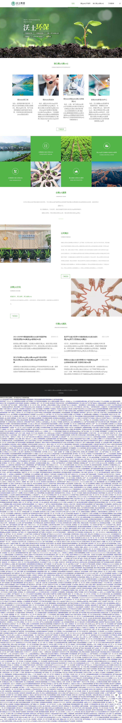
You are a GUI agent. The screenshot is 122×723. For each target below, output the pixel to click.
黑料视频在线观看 (10, 402)
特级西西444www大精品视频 (104, 593)
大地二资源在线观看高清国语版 (50, 593)
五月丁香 (67, 520)
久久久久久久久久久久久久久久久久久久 (81, 419)
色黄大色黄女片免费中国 (50, 576)
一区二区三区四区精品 (58, 559)
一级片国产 (92, 662)
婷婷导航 (69, 684)
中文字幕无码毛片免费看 (75, 591)
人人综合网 (11, 477)
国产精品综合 (51, 408)
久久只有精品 (52, 664)
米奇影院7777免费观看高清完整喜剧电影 (66, 415)
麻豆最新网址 (77, 411)
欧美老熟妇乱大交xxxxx (62, 533)
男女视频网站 (108, 486)
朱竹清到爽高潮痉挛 (104, 454)
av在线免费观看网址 (19, 423)
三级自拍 (117, 456)
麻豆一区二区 (83, 600)
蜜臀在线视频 (92, 602)
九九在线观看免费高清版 (80, 383)
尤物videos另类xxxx (76, 666)
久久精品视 (34, 393)
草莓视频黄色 (114, 404)
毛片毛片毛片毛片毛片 (103, 569)
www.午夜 (56, 524)
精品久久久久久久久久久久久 (51, 531)
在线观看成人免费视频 (29, 428)
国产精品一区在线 (83, 540)
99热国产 (104, 584)
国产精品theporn (86, 681)
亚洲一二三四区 (20, 655)
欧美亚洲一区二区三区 (73, 582)
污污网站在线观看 (58, 492)
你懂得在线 (17, 496)
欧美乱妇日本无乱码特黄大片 (59, 645)
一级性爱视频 (39, 673)
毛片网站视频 (10, 563)
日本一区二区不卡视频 (55, 698)
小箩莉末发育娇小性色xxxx (29, 481)
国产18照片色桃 (73, 595)
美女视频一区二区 (45, 527)
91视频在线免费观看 (113, 462)
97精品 (67, 537)
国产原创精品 (94, 636)
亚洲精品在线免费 (87, 411)
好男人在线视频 (94, 496)
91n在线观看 (3, 421)
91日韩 (108, 507)
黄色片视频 (98, 438)
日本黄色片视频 (53, 411)
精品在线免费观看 (108, 537)
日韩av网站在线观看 (84, 634)
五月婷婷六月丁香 (97, 509)
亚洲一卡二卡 (36, 398)
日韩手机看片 (40, 647)
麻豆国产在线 (31, 520)
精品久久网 (4, 505)
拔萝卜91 (34, 649)
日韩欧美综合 (102, 696)
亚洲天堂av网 (38, 468)
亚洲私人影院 (26, 606)
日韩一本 (75, 692)
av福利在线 (62, 628)
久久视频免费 (22, 539)
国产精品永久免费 (105, 641)
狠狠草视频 (67, 653)
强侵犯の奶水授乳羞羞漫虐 (90, 475)
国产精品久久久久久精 (74, 451)
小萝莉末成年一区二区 (8, 655)
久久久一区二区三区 (53, 598)
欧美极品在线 (22, 522)
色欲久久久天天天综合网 (72, 600)
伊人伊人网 (45, 585)
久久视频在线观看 (41, 462)
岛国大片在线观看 (82, 443)
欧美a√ (13, 466)
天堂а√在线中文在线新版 (90, 651)
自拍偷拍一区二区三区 (8, 535)
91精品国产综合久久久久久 (7, 625)
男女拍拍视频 (72, 443)
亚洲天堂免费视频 (10, 567)
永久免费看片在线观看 (65, 567)
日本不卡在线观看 (27, 410)
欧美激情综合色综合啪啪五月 (49, 398)
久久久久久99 (110, 490)
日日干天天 (70, 389)
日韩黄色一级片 (42, 557)
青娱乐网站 (102, 668)
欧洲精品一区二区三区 (8, 445)
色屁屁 (59, 677)
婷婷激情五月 (70, 400)
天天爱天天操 (107, 670)
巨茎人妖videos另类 (102, 445)
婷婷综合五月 (47, 419)
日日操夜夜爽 (11, 385)
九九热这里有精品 (30, 511)
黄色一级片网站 (41, 387)
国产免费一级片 (22, 507)
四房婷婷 (85, 533)
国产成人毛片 (100, 503)
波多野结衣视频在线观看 (28, 458)
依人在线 (108, 475)
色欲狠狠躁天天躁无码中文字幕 (86, 393)
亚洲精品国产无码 (72, 623)
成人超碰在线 (45, 484)
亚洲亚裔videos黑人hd (81, 520)
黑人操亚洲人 (96, 432)
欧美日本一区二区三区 (27, 503)
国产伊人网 (53, 563)
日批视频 (52, 432)
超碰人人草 (6, 613)
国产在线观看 (6, 565)
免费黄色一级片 (41, 451)
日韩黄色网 (79, 703)
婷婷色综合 (59, 632)
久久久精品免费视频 (92, 668)
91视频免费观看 (96, 518)
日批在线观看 (79, 589)
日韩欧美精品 (59, 408)
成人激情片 (24, 612)
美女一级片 (65, 606)
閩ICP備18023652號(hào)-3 (61, 368)
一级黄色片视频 (22, 387)
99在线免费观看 (111, 385)
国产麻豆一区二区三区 (25, 398)
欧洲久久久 (86, 610)
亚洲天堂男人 (10, 492)
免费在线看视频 (105, 645)
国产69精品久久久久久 (72, 675)
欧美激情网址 (96, 641)
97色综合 (65, 486)
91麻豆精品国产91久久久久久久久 (54, 647)
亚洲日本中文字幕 (53, 567)
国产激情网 (88, 641)
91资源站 (70, 655)
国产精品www (89, 658)
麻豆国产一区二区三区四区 (57, 694)
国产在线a (20, 632)
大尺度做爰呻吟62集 (95, 686)
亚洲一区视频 (35, 619)
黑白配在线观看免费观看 (85, 509)
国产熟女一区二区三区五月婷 (54, 396)
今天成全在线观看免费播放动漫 (12, 569)
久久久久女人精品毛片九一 (57, 612)
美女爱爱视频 (39, 531)
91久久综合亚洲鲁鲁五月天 (110, 509)
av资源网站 (31, 531)
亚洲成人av (69, 383)
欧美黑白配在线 (100, 398)
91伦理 (62, 436)
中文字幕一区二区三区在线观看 (71, 668)
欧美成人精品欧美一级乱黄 (65, 391)
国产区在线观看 (46, 559)
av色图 (9, 701)
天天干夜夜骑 (78, 440)
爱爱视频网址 (53, 585)
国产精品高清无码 (103, 563)
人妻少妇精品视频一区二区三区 (36, 561)
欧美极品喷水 (32, 441)
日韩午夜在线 (102, 610)
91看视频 (37, 522)
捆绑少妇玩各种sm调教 (32, 527)
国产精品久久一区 (11, 554)
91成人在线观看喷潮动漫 (70, 509)
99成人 (82, 441)
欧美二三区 (93, 464)
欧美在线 (15, 391)
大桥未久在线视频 (41, 533)
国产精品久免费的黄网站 (14, 454)
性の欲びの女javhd (76, 524)
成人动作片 (6, 526)
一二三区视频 (66, 540)
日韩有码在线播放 (15, 570)
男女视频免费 (64, 430)
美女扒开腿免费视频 (50, 511)
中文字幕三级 (108, 565)
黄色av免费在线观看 (45, 619)
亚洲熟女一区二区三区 (51, 402)
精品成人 (101, 428)
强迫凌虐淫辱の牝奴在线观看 (49, 406)
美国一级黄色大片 (75, 408)
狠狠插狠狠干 (6, 410)
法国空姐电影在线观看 (99, 419)
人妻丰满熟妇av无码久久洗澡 (16, 598)
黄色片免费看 (93, 584)
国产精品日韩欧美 (13, 600)
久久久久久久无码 (90, 555)
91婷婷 (45, 681)
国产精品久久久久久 (84, 623)
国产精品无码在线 (106, 432)
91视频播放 (11, 421)
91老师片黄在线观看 (116, 426)
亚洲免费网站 (30, 468)
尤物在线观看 (55, 550)
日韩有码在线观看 (33, 426)
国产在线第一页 (103, 587)
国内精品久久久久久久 (81, 503)
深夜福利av (90, 627)
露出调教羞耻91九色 (44, 563)
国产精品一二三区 (100, 417)
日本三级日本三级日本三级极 (58, 623)
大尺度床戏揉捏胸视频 (75, 533)
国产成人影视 (58, 666)
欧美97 (88, 535)
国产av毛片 (19, 415)
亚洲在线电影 (47, 468)
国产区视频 (29, 383)
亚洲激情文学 (57, 606)
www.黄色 (118, 445)
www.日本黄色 (109, 613)
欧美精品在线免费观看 (59, 400)
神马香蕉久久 (67, 666)
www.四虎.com (18, 617)
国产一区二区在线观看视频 (18, 527)
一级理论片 (13, 419)
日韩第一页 (85, 673)
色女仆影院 (33, 580)
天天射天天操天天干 (22, 400)
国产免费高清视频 (7, 462)
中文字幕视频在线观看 (71, 670)
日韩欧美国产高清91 (29, 404)
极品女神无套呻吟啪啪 (93, 595)
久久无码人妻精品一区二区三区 (23, 604)
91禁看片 (34, 557)
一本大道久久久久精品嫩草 (7, 497)
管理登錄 (61, 375)
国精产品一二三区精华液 (28, 462)
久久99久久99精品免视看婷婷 (96, 578)
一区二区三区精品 (70, 460)
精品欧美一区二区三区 (94, 526)
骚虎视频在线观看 (44, 694)
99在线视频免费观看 (16, 436)
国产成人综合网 (55, 428)
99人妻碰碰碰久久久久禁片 (103, 387)
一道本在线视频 (93, 688)
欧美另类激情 (19, 385)
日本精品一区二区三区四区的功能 (100, 576)
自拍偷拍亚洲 (29, 600)
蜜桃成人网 (115, 522)
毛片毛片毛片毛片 (109, 456)
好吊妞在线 (79, 608)
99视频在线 (119, 640)
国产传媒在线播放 (98, 486)
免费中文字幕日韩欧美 (8, 473)
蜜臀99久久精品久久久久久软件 (93, 552)
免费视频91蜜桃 (8, 486)
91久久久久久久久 (67, 471)
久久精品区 (15, 398)
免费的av (98, 466)
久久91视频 (36, 454)
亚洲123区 (101, 449)
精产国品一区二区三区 (91, 441)
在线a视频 (93, 492)
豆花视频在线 (29, 683)
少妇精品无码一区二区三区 (60, 458)
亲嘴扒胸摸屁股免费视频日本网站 (64, 481)
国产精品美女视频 (26, 559)
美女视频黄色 (6, 426)
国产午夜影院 (54, 617)
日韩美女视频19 (70, 612)
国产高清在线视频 (89, 404)
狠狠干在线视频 (112, 664)
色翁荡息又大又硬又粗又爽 (9, 539)
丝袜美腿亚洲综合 (52, 595)
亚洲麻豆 (118, 464)
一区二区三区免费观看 (88, 466)
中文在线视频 (113, 690)
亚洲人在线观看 (16, 548)
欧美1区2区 (105, 526)
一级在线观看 (75, 580)
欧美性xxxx (51, 453)
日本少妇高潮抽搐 (67, 613)
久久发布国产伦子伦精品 (88, 400)
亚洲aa (58, 387)
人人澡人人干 (70, 694)
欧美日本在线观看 (17, 550)
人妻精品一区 (47, 413)
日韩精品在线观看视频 (27, 483)
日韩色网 (17, 612)
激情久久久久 (88, 684)
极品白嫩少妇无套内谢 (107, 580)
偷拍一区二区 (72, 576)
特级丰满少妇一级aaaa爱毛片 (47, 393)
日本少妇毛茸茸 (9, 413)
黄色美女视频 (10, 578)
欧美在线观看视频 (15, 653)
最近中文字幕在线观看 (89, 546)
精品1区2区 (34, 499)
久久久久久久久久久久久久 (98, 535)
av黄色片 (61, 406)
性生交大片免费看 (29, 475)
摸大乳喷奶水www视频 (8, 546)
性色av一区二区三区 (86, 458)
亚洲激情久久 (17, 462)
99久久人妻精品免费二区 (39, 501)
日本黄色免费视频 (88, 660)
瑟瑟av (79, 490)
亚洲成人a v (93, 664)
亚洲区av (88, 565)
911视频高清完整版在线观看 (82, 428)
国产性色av (83, 582)
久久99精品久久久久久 (56, 509)
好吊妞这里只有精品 (51, 561)
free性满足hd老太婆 (68, 488)
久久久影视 (70, 610)
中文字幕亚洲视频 (50, 548)
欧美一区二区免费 (48, 602)
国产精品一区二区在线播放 (91, 402)
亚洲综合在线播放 (47, 492)
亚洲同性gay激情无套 (83, 584)
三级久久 (24, 533)
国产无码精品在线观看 (111, 520)
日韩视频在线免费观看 (46, 684)
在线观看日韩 (4, 483)
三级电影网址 (8, 673)
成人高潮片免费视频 (10, 400)
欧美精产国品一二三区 (115, 688)
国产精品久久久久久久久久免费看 (103, 660)
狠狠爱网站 (18, 456)
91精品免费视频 (56, 471)
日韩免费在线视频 (59, 423)
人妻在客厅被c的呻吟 (54, 507)
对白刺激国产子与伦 (45, 544)
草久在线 (82, 385)
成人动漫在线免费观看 (112, 671)
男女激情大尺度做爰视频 (20, 451)
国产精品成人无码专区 (43, 696)
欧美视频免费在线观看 (94, 544)
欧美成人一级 (61, 638)
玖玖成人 (85, 608)
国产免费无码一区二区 (18, 555)
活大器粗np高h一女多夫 (29, 430)
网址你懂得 (17, 389)
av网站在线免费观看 (78, 684)
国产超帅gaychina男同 (22, 449)
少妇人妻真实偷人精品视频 (25, 552)
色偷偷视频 (64, 608)
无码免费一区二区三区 (104, 653)
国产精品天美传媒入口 (37, 582)
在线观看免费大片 (10, 587)
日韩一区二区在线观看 (77, 641)
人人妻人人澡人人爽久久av (81, 619)
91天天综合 (59, 505)
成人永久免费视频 (110, 464)
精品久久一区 (62, 462)
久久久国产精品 (115, 645)
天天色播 (79, 475)
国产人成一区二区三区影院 (54, 651)
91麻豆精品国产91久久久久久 (39, 411)
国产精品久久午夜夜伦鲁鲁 (40, 698)
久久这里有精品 (12, 417)
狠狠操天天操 (69, 597)
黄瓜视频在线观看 (67, 454)
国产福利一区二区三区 (78, 565)
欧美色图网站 (76, 454)
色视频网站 (21, 499)
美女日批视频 (117, 511)
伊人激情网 (62, 617)
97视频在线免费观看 (71, 559)
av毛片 (100, 584)
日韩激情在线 (73, 632)
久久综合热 (82, 456)
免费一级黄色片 (45, 456)
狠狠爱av (15, 484)
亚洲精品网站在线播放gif (43, 540)
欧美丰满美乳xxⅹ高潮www (89, 585)
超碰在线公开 (37, 488)
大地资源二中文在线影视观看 (94, 436)
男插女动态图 (85, 505)
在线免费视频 (116, 518)
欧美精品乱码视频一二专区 (108, 505)
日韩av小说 (55, 584)
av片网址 (62, 531)
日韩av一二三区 (32, 656)
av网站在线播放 (51, 387)
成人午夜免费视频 (39, 475)
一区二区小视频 (21, 468)
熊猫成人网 (65, 413)
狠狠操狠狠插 (17, 673)
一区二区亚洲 (93, 507)
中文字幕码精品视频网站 (40, 383)
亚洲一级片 (76, 617)
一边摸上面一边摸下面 (41, 565)
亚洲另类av (14, 514)
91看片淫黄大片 (7, 391)
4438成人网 (83, 563)
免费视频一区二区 (14, 597)
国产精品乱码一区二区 (18, 576)
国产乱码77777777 (33, 417)
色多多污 (2, 578)
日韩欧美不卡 (71, 589)
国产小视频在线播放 (88, 425)
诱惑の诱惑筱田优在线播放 (36, 402)
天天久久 (95, 640)
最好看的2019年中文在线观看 (105, 567)
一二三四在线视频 (57, 413)
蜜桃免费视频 (74, 634)
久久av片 (41, 436)
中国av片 (80, 552)
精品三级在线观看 (105, 411)
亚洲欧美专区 (93, 608)
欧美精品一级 (93, 610)
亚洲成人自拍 (71, 643)
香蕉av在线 (14, 627)
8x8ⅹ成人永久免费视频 (71, 679)
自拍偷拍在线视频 (41, 445)
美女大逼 (105, 585)
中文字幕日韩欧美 (87, 449)
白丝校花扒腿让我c (110, 408)
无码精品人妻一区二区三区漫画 (92, 531)
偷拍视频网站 (73, 578)
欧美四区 (66, 408)
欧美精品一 (100, 565)
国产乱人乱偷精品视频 (46, 604)
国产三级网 (10, 634)
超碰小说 (50, 440)
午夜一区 (94, 612)
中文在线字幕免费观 (106, 615)
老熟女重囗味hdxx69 (98, 677)
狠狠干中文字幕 (85, 683)
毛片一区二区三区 (113, 636)
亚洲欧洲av (79, 460)
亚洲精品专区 (53, 503)
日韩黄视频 (32, 449)
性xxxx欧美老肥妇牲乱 (98, 408)
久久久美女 (36, 604)
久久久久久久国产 (106, 481)
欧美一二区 (98, 434)
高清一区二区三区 (94, 477)
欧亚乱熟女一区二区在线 (43, 428)
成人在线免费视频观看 (30, 554)
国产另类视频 (114, 559)
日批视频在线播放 (82, 569)
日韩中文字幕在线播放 (97, 589)
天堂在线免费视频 (30, 613)
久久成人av (31, 406)
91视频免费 (71, 696)
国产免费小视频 (111, 675)
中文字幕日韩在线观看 (45, 584)
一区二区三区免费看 (42, 507)
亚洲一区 (20, 544)
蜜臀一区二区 (68, 621)
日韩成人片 (10, 647)
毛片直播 (11, 483)
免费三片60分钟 (116, 578)
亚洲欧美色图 (81, 406)
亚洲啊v (21, 475)
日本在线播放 (34, 569)
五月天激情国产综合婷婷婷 (22, 696)
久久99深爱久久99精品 (78, 593)
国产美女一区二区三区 (72, 628)
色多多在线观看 (25, 653)
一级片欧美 (118, 419)
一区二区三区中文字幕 (63, 561)
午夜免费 (78, 486)
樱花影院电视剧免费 (8, 658)
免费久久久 (48, 471)
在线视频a (82, 445)
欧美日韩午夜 (63, 529)
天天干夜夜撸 (58, 613)
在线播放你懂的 (43, 658)
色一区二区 (116, 591)
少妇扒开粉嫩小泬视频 (53, 417)
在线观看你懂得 (31, 630)
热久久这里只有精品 (37, 395)
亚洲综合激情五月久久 (57, 621)
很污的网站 (29, 698)
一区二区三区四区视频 (32, 627)
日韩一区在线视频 (37, 391)
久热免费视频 (47, 589)
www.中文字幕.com (30, 598)
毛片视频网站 (72, 430)
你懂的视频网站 (56, 395)
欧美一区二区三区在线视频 (104, 492)
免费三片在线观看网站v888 (81, 497)
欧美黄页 (100, 585)
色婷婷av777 (115, 555)
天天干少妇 (34, 415)
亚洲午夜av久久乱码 (21, 466)
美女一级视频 (10, 572)
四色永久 (62, 383)
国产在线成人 (116, 597)
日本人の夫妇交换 (66, 507)
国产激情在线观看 (62, 421)
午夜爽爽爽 (46, 391)
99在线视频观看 (66, 395)
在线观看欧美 (11, 591)
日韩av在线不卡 (43, 627)
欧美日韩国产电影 (45, 473)
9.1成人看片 (20, 434)
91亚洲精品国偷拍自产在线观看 (27, 396)
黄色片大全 (112, 396)
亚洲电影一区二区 (110, 503)
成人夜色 (15, 684)
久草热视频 (65, 473)
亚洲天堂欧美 (77, 597)
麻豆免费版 (43, 660)
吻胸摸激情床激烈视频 (17, 542)
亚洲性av (38, 404)
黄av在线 (104, 621)
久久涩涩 (44, 567)
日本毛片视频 (35, 684)
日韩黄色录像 (75, 516)
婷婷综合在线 (83, 544)
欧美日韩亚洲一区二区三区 (50, 529)
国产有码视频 (42, 516)
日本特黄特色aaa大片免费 (18, 698)
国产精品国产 (34, 584)
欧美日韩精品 (73, 453)
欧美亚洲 (22, 675)
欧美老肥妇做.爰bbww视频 (65, 411)
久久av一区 (10, 383)
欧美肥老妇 (11, 469)
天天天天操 (20, 509)
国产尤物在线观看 (91, 456)
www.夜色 (99, 662)
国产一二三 (93, 699)
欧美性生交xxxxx (9, 612)
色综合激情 (55, 419)
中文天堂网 (42, 641)
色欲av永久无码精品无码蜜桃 (9, 438)
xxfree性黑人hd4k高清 (6, 458)
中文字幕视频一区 (78, 396)
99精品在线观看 (102, 385)
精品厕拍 (26, 385)
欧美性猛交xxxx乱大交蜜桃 (106, 647)
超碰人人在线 (95, 591)
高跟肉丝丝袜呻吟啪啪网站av (24, 477)
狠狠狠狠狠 (17, 413)
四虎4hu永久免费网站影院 (63, 512)
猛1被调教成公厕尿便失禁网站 (34, 681)
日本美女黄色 (91, 462)
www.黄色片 (58, 393)
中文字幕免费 (108, 548)
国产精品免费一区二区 (19, 561)
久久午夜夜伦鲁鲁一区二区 (114, 393)
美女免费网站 (41, 580)
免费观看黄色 (75, 512)
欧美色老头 (26, 550)
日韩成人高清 (10, 481)
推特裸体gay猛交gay (75, 413)
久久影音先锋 (28, 509)
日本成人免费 (53, 627)
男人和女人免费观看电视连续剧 (48, 675)
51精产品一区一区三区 (67, 441)
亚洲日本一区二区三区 (58, 520)
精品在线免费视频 (42, 598)
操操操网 (54, 468)
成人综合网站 (15, 675)
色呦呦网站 (111, 445)
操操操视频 (40, 554)
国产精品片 (83, 462)
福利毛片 (112, 612)
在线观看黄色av (97, 458)
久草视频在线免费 (107, 597)
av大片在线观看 (103, 636)
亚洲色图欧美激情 (51, 421)
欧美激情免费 (94, 428)
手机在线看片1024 (94, 505)
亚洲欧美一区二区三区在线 (76, 606)
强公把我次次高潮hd (19, 408)
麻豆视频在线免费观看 (35, 400)
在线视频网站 (110, 655)
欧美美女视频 (4, 479)
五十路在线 (97, 638)
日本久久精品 (62, 675)
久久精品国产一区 (64, 419)
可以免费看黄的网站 (39, 683)
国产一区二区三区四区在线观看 (24, 473)
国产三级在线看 (75, 699)
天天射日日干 (78, 425)
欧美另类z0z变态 (19, 563)
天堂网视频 (75, 445)
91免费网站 (33, 385)
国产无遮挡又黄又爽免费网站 (19, 679)
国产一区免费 (105, 468)
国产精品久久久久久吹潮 (37, 662)
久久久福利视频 (81, 430)
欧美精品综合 (93, 696)
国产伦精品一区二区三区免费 (73, 673)
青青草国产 (3, 383)
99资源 (96, 643)
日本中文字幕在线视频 (90, 574)
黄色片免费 (59, 660)
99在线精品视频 (28, 690)
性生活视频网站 (117, 593)
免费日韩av (118, 625)
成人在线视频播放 (116, 576)
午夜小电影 (84, 454)
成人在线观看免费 (50, 582)
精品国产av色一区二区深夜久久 (72, 438)
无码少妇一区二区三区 (74, 598)
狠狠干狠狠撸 (12, 468)
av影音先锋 (3, 580)
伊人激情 (113, 570)
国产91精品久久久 (73, 456)
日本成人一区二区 (71, 475)
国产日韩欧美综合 (117, 481)
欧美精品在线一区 (89, 514)
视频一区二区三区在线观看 (32, 621)
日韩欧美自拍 (66, 699)
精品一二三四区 (51, 445)
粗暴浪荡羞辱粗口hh (11, 522)
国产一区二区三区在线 (43, 385)
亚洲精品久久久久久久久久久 (102, 516)
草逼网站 (14, 651)
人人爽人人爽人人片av (67, 428)
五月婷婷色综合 (18, 537)
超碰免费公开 (95, 587)
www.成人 (112, 542)
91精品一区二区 (21, 419)
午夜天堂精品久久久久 (52, 447)
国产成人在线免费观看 (66, 440)
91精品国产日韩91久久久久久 (68, 584)
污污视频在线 (99, 572)
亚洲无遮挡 (88, 432)
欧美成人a (12, 456)
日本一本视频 (98, 627)
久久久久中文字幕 (91, 593)
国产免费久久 (60, 670)
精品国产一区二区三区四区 (107, 679)
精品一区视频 (58, 569)
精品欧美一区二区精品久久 (81, 496)
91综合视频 (50, 569)
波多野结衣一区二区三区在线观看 (27, 615)
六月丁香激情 (51, 533)
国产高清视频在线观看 (107, 544)
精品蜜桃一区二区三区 (73, 499)
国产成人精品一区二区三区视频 (90, 413)
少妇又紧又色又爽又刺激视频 (90, 471)
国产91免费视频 (94, 619)
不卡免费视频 (26, 456)
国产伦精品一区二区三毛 (109, 434)
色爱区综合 (69, 617)
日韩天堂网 (116, 400)
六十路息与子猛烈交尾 (81, 602)
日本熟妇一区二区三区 (114, 477)
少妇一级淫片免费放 (27, 608)
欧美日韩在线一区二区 (110, 451)
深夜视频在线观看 (5, 679)
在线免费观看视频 (36, 610)
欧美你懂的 (68, 692)
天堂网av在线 (78, 466)
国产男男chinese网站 (10, 511)
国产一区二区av (60, 537)
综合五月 (45, 466)
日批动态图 (115, 466)
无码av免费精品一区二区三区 (92, 468)
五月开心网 (24, 531)
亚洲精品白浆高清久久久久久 (23, 469)
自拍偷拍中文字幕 (62, 456)
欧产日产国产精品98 (91, 385)
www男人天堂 (49, 615)
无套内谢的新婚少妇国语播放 (19, 406)
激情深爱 (14, 552)
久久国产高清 (28, 516)
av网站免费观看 (64, 662)
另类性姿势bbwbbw (85, 408)
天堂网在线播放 (35, 645)
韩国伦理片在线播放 (43, 623)
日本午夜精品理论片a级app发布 (43, 608)
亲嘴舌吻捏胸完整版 (44, 438)
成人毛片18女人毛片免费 (82, 447)
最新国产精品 (6, 432)
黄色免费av (89, 677)
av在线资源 (24, 496)
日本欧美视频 (67, 516)
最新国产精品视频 (25, 411)
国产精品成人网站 (7, 408)
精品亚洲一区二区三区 (39, 632)
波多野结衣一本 (113, 494)
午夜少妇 (64, 655)
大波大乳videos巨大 (46, 522)
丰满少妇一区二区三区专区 (93, 511)
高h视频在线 (79, 531)
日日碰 (114, 662)
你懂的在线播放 (85, 494)
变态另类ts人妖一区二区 (81, 481)
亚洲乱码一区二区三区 (34, 612)
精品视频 (13, 613)
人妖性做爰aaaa (46, 404)
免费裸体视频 (88, 396)
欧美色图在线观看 (62, 585)
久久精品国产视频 (101, 602)
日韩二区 (71, 398)
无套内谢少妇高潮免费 (59, 570)
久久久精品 (55, 544)
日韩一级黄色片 (22, 417)
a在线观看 (70, 484)
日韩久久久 (48, 389)
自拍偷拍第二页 (40, 389)
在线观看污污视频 (107, 511)
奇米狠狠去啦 (36, 469)
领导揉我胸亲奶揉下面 (22, 535)
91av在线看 (119, 503)
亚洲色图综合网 (67, 505)
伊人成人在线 (23, 432)
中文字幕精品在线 (38, 505)
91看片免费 (95, 410)
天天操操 (47, 430)
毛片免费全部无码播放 (88, 490)
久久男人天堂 (72, 645)
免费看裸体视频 (87, 410)
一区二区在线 (4, 597)
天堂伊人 (18, 464)
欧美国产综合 (80, 647)
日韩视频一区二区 (52, 462)
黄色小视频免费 (10, 619)
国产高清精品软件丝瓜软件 (36, 496)
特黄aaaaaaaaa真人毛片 (111, 428)
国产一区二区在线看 (70, 647)
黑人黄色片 (63, 524)
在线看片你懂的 (113, 391)
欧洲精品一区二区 (37, 625)
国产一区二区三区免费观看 (104, 555)
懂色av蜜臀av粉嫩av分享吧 (39, 497)
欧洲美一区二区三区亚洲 (109, 531)
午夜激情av (53, 391)
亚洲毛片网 (74, 417)
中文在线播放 (10, 496)
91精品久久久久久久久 (36, 670)
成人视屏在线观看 (115, 383)
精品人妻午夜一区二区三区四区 (21, 645)
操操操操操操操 (58, 602)
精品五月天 (63, 589)
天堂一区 (101, 619)
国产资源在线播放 (51, 479)
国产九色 (80, 636)
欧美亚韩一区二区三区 (64, 518)
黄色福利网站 (68, 426)
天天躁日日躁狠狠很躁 (22, 587)
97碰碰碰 (22, 600)
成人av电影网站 (14, 670)
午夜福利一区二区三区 (70, 492)
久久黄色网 (101, 613)
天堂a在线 (63, 389)
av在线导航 (108, 522)
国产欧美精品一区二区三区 (90, 701)
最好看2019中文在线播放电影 (65, 555)
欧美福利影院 (6, 542)
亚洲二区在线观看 (48, 490)
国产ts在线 (57, 440)
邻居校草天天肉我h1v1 (109, 572)
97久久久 (116, 628)
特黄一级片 (6, 507)
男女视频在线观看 (47, 400)
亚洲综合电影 (12, 404)
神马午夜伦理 (59, 688)
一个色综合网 (40, 511)
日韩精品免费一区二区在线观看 (31, 494)
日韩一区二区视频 (48, 625)
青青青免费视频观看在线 (57, 679)
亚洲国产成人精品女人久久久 (55, 449)
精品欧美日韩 (30, 522)
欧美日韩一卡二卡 (93, 454)
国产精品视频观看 (32, 432)
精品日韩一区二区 (49, 496)
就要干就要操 (92, 569)
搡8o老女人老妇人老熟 (85, 567)
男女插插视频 (58, 668)
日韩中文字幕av (87, 655)
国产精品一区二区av (20, 488)
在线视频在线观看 (53, 610)
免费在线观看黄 (9, 537)
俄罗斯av (58, 557)
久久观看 (95, 449)
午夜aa (103, 698)
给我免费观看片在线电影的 (65, 554)
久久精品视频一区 (10, 643)
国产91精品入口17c (8, 668)
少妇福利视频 (111, 419)
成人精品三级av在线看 (86, 512)
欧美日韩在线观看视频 (46, 606)
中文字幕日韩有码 (38, 537)
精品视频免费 (101, 464)
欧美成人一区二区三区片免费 (14, 671)
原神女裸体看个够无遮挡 (82, 696)
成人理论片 (45, 488)
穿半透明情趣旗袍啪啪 (72, 462)
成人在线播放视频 (29, 664)
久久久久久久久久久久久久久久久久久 (90, 580)
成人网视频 (14, 396)
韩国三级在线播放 (41, 651)
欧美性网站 (34, 578)
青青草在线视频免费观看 (48, 600)
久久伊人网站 (97, 658)
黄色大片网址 (112, 554)
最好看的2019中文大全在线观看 (104, 473)
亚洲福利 (98, 546)
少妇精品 (11, 488)
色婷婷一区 (91, 438)
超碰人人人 (86, 636)
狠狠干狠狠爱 (89, 628)
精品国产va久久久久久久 (77, 432)
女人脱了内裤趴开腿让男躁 (61, 490)
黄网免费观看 (57, 454)
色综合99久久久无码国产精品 (70, 477)
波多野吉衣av (66, 404)
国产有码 (83, 668)
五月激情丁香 (10, 677)
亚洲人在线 (47, 520)
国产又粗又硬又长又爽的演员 (34, 419)
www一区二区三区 (41, 449)
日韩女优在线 (45, 612)
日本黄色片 (49, 514)
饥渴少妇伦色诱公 (112, 535)
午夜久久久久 (32, 507)
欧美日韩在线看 (108, 649)
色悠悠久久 (26, 677)
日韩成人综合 (12, 464)
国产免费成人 (30, 539)
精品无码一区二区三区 (97, 548)
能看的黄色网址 (4, 570)
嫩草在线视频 (84, 688)
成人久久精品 (53, 535)
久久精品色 (10, 430)
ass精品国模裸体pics (34, 636)
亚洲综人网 (84, 434)
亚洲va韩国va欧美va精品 (50, 673)
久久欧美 (60, 640)
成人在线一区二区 (107, 627)
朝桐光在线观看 (83, 415)
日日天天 (63, 501)
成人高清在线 (46, 688)
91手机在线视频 (107, 501)
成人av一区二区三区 (44, 432)
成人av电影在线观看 (54, 383)
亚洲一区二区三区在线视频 (36, 587)
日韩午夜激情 (21, 627)
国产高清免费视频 (27, 505)
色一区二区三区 (32, 387)
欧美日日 (116, 647)
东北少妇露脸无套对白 (97, 499)
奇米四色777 (20, 516)
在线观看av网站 (41, 570)
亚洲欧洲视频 (67, 686)
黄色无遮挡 (98, 600)
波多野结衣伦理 (84, 477)
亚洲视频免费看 (28, 641)
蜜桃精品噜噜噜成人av (108, 600)
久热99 (68, 524)
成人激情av (109, 684)
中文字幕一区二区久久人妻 (9, 499)
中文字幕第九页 (96, 557)
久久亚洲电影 (18, 578)
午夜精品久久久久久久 (59, 684)
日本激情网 (53, 574)
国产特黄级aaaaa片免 (45, 542)
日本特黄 (44, 434)
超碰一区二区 (111, 640)
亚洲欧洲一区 (58, 656)
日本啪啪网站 (61, 574)
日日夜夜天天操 (112, 413)
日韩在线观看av (43, 638)
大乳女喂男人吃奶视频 (52, 451)
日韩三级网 (20, 554)
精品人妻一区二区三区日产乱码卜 (58, 578)
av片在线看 (33, 703)
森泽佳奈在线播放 (92, 430)
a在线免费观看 (54, 628)
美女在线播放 (6, 436)
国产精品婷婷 (86, 548)
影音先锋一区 (49, 587)
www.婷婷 (77, 400)
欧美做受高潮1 (93, 533)
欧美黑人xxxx (39, 413)
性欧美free (89, 406)
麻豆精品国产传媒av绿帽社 (43, 460)
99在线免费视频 (51, 677)
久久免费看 (8, 550)
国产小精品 (11, 395)
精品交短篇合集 (106, 662)
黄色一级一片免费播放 (50, 554)
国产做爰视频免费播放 (58, 460)
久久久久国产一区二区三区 (100, 512)
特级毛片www (27, 578)
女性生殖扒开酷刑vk (53, 636)
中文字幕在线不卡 (69, 602)
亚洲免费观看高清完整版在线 (35, 546)
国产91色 (112, 507)
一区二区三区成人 (103, 529)
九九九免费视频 (35, 456)
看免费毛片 (106, 447)
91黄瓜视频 (109, 651)
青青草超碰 (76, 621)
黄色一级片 (94, 653)
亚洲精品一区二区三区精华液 (80, 507)
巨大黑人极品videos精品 (21, 699)
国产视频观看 (75, 395)
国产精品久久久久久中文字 (54, 516)
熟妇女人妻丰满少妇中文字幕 (38, 677)
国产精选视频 (18, 492)
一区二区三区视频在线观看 (8, 690)
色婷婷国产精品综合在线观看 (107, 604)
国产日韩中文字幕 (44, 509)
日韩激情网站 (66, 651)
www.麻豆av (96, 655)
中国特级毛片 (53, 671)
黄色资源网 (76, 423)
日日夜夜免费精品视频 (91, 604)
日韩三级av (86, 389)
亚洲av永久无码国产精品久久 (104, 400)
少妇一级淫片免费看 (101, 462)
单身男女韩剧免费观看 (28, 486)
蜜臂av (94, 567)
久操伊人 (4, 464)
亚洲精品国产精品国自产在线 (11, 628)
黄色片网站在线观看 (99, 550)
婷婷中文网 (41, 471)
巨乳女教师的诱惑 (55, 441)
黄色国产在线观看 (21, 694)
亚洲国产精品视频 (104, 410)
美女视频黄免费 (27, 632)
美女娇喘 (34, 471)
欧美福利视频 (81, 559)
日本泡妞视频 (4, 598)
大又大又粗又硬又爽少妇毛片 (37, 479)
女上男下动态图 (50, 632)
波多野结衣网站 (12, 509)
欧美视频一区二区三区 (70, 406)
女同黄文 (2, 447)
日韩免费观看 (78, 550)
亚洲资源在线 (7, 529)
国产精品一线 (31, 484)
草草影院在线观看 (63, 398)
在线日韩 (84, 438)
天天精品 (95, 647)
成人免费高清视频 (85, 499)
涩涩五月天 (8, 552)
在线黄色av (10, 604)
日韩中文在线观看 (81, 643)
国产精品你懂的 (63, 552)
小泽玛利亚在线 (104, 440)
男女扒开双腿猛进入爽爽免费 (72, 449)
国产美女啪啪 (83, 595)
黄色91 (49, 426)
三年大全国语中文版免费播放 (34, 576)
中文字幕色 (101, 522)
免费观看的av (108, 499)
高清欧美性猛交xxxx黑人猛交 (106, 533)
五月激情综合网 (59, 600)
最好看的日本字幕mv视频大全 (84, 527)
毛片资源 (36, 473)
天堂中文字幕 (78, 701)
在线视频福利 (78, 410)
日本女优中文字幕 (60, 494)
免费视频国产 (115, 432)
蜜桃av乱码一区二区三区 (67, 701)
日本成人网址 (6, 698)
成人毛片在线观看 (94, 673)
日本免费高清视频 (45, 410)
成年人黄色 (36, 675)
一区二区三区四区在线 (53, 501)
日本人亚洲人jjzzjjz (49, 415)
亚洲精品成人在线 (7, 664)
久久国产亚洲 (87, 542)
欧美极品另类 (27, 393)
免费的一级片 (55, 589)
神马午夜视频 (71, 608)
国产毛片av (90, 395)
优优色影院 (65, 527)
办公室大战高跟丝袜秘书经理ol (58, 591)
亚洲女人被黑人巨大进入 (48, 512)
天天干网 (75, 484)
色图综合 (59, 664)
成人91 (13, 666)
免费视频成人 (51, 681)
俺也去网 (82, 604)
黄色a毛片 (90, 516)
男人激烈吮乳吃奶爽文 (96, 447)
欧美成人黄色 (72, 393)
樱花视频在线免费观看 (14, 512)
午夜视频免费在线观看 (92, 656)
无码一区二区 (27, 497)
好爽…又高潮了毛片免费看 (95, 537)
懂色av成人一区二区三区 (84, 576)
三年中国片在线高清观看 (13, 559)
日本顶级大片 (106, 479)
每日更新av (5, 440)
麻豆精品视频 (21, 683)
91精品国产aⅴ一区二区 (39, 477)
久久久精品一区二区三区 (14, 494)
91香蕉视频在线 (70, 531)
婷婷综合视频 (61, 466)
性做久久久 (6, 527)
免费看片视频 (72, 625)
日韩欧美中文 (56, 619)
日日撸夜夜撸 (28, 563)
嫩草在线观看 (73, 511)
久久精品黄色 (76, 563)
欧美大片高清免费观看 (105, 591)
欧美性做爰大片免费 (94, 481)
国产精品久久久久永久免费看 (64, 681)
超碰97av (101, 423)
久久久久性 (107, 449)
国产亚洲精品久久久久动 (86, 638)
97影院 (17, 453)
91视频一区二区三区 (107, 524)
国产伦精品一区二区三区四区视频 (52, 655)
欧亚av (67, 511)
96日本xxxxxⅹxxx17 (29, 651)
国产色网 (91, 572)
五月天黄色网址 (79, 514)
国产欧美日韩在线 (106, 557)
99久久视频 (79, 542)
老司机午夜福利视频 (97, 692)
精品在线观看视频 (100, 490)
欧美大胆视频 (118, 496)
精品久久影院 (105, 658)
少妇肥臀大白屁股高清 (25, 391)
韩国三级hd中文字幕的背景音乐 (89, 423)
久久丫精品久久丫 (40, 486)
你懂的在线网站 (49, 692)
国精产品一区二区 (27, 454)
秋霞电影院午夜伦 (60, 475)
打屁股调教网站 (85, 451)
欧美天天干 (14, 475)
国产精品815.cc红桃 (104, 469)
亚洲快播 (111, 406)
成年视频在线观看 (79, 555)
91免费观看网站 (114, 410)
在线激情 (26, 623)
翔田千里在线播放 (17, 593)
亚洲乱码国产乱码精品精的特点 (75, 587)
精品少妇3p (28, 471)
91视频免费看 (69, 423)
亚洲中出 (45, 610)
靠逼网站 (119, 436)
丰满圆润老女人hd (115, 447)
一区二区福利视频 (109, 589)
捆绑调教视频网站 (63, 595)
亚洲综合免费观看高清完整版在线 (62, 630)
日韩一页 (50, 630)
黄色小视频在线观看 (76, 651)
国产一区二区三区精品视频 (100, 406)
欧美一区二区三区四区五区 (81, 613)
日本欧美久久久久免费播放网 (72, 683)
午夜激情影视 (14, 432)
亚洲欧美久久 (106, 552)
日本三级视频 (18, 677)
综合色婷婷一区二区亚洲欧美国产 (95, 453)
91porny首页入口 (41, 396)
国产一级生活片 (34, 653)
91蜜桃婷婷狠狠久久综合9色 (16, 602)
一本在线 (22, 597)
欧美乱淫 (35, 690)
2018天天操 (116, 649)
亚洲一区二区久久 (43, 671)
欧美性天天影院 (115, 608)
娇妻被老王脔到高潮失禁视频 (96, 484)
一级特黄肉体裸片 (95, 389)
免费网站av (94, 494)
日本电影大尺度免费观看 (65, 565)
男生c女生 (38, 406)
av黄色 (53, 688)
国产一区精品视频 (44, 628)
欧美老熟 (43, 526)
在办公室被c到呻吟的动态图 (42, 483)
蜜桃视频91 (80, 632)
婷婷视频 (107, 453)
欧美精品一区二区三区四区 (83, 557)
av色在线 (34, 634)
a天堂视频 (69, 445)
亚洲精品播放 (70, 574)
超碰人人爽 (67, 580)
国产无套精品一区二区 (14, 441)
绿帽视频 (19, 584)
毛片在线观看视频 (82, 578)
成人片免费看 (32, 701)
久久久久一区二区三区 (61, 453)
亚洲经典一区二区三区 (86, 621)
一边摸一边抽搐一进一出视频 (61, 434)
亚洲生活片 (62, 544)
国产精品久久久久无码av (12, 582)
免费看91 (3, 595)
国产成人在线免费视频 (97, 683)
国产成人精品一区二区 (61, 546)
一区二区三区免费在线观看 (67, 447)
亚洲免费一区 (99, 425)
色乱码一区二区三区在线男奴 (18, 630)
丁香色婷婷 (100, 456)
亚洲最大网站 (76, 505)
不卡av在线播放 (105, 383)
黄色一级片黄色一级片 (81, 572)
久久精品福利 (28, 643)
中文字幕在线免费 (58, 683)
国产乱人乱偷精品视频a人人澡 (106, 539)
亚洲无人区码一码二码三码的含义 (31, 512)
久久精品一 (40, 634)
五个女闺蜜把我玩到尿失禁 (66, 402)
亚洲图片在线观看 (62, 576)
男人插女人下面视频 (56, 404)
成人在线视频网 (73, 473)
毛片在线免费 (69, 497)
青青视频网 (114, 641)
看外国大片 (19, 690)
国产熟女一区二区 (11, 516)
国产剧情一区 (22, 514)
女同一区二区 (68, 615)
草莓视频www (25, 662)
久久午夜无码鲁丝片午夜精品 (31, 668)
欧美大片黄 (3, 385)
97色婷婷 (102, 673)
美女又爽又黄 (103, 701)
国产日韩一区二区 (85, 617)
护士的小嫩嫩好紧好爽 (22, 479)
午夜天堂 (107, 471)
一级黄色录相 (70, 514)
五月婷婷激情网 (34, 606)
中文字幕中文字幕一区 (59, 539)
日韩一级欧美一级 (43, 481)
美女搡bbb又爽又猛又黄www (66, 503)
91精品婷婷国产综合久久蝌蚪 (82, 421)
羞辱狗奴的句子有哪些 (25, 557)
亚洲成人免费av (20, 471)
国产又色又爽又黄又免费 (102, 404)
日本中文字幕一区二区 (46, 668)
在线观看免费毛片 (11, 683)
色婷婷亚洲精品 (110, 673)
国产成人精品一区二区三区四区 (34, 602)
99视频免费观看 (84, 699)
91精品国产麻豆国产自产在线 (101, 426)
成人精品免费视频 (94, 440)
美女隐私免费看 (83, 484)
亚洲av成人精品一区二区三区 (21, 703)
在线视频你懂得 (115, 411)
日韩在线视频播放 (82, 625)
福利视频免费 (30, 425)
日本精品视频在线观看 (86, 426)
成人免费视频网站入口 (77, 404)
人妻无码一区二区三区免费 (23, 395)
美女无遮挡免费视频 (99, 527)
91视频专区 (104, 389)
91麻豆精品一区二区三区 (55, 658)
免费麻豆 (51, 481)
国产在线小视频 (43, 690)
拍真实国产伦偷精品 (18, 649)
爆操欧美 (12, 415)
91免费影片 (87, 589)
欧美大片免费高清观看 (113, 634)
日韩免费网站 (74, 662)
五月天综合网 (48, 458)
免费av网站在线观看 (38, 692)
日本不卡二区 (114, 658)
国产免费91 (42, 514)
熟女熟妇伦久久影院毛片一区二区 (11, 606)
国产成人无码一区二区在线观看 (105, 606)
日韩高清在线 (39, 539)
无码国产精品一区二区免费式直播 (66, 479)
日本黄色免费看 (64, 636)
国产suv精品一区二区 (98, 630)
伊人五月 (27, 499)
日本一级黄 (54, 483)
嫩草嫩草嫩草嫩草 (110, 443)
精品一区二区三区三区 (57, 426)
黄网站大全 (89, 559)
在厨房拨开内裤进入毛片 (10, 615)
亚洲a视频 (94, 565)
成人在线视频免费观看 (68, 604)
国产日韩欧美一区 (49, 546)
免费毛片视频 (14, 526)
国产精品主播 (8, 518)
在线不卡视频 (93, 554)
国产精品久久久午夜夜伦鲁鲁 (101, 559)
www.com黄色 (51, 443)
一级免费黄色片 (82, 387)
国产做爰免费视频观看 (17, 565)
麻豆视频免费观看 (87, 615)
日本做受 (64, 569)
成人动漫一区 (60, 511)
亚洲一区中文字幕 (56, 527)
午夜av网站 (86, 649)
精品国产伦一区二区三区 (29, 540)
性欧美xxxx (65, 535)
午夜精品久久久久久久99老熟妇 (111, 546)
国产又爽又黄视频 (48, 524)
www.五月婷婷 (40, 574)
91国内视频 (61, 673)
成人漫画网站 (27, 671)
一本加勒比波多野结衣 (7, 389)
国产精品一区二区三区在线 (48, 469)
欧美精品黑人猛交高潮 (103, 582)
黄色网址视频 (102, 441)
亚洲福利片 (38, 425)
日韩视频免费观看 (108, 628)
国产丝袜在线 (18, 430)
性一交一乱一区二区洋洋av (64, 468)
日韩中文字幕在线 (92, 563)
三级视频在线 (77, 681)
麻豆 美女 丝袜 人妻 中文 (80, 698)
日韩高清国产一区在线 (77, 658)
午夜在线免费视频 (6, 662)
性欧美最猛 (25, 548)
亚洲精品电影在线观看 (95, 501)
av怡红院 (78, 570)
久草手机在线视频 (81, 627)
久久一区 (46, 670)
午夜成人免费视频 (22, 426)
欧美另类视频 (31, 460)
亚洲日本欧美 (86, 524)
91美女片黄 (72, 486)
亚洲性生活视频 (68, 396)
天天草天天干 (27, 634)
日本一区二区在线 (106, 518)
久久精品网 (30, 640)
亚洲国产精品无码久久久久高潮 (82, 391)
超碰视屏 (108, 441)
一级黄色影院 (12, 505)
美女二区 (36, 641)
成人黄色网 (58, 526)
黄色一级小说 (75, 518)
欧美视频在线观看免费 (93, 698)
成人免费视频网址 (67, 698)
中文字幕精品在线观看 (16, 428)
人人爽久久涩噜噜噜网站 (39, 421)
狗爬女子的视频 (78, 574)
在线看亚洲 (49, 683)
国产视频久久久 (35, 686)
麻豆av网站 (52, 488)
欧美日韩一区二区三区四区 (65, 671)
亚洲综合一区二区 (103, 554)
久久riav (50, 434)
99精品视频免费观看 (112, 514)
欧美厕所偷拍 (19, 668)
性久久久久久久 (77, 615)
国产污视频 (49, 570)
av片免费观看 (26, 584)
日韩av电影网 (42, 569)
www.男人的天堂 (8, 451)
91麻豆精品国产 (98, 628)
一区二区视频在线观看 (61, 443)
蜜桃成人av (55, 499)
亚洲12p (14, 529)
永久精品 (40, 423)
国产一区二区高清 (80, 483)
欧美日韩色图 (17, 486)
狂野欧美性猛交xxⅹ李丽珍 (52, 662)
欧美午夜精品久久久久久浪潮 (58, 484)
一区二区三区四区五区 (103, 415)
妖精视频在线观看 (52, 518)
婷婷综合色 (33, 696)
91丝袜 (29, 529)
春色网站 (87, 587)
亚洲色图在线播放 (92, 522)
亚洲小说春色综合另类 (43, 441)
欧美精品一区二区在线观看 (33, 585)
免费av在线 (44, 636)
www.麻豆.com (101, 574)
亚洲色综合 (41, 615)
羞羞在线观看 (86, 591)
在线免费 (35, 509)
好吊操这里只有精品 (111, 421)
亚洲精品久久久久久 (40, 408)
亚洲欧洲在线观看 (83, 662)
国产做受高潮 (20, 613)
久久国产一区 (78, 546)
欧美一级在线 (26, 415)
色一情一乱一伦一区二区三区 (96, 520)
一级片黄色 (25, 441)
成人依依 (82, 628)
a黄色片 (86, 529)
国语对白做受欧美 (32, 438)
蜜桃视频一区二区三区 (42, 679)
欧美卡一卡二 (32, 451)
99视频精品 (95, 396)
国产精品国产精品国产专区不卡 (23, 572)
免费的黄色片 (113, 632)
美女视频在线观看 (103, 688)
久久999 (35, 563)
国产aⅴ (89, 582)
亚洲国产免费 (61, 497)
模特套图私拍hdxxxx (72, 539)
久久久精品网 (56, 389)
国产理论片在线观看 (25, 582)
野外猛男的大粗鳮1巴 (12, 557)
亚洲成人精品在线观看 (22, 402)
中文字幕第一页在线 (69, 656)
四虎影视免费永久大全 (80, 469)
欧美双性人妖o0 (104, 402)
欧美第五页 (20, 404)
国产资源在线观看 (21, 425)
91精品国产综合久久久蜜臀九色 (34, 555)
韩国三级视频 (61, 597)
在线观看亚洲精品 (48, 423)
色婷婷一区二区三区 (16, 410)
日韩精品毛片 (91, 473)
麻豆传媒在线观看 (11, 520)
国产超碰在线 (14, 507)
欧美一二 (6, 456)
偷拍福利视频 (109, 527)
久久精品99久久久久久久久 (34, 524)
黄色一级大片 (21, 511)
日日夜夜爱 (10, 699)
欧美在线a (13, 426)
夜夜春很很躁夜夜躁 (95, 497)
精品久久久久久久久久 (73, 464)
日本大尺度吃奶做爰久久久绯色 (33, 688)
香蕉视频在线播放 (78, 468)
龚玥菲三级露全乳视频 (36, 550)
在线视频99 (91, 434)
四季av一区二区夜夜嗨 (111, 630)
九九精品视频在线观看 (88, 598)
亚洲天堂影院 (50, 526)
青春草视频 (101, 475)
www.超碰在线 (10, 447)
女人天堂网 (8, 675)
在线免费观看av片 (36, 559)
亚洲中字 (115, 499)
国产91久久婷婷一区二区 (73, 494)
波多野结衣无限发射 (49, 505)
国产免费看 (12, 440)
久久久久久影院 (84, 464)
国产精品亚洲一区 (117, 595)
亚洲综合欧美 (92, 503)
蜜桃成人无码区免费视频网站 (77, 535)
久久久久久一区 (113, 402)
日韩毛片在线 (40, 520)
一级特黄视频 (51, 660)
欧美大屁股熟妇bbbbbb (50, 555)
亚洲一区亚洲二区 (67, 664)
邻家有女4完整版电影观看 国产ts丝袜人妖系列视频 (60, 425)
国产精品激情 (19, 692)
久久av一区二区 (36, 492)
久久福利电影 (31, 533)
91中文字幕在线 (27, 492)
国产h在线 (94, 681)
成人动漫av (108, 698)
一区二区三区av (78, 402)
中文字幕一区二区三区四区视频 (64, 496)
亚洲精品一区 (22, 574)
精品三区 (30, 466)
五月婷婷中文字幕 (112, 602)
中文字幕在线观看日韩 (105, 656)
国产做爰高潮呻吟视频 (97, 451)
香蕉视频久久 (79, 612)
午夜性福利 (53, 456)
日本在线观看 (10, 595)
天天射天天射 (92, 415)
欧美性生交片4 (5, 428)
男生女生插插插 (37, 466)
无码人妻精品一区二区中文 (78, 561)
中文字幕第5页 (78, 389)
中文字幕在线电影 (117, 387)
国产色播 (38, 567)
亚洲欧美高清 (117, 473)
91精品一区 (85, 440)
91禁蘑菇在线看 (18, 634)
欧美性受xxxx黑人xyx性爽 (47, 494)
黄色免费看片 (45, 503)
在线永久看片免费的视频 (51, 552)
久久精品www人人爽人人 (31, 542)
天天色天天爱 (63, 643)
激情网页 (77, 441)
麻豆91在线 (56, 701)
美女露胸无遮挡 (49, 475)
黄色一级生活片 (26, 421)
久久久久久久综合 (82, 479)
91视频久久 (27, 649)
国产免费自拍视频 (40, 447)
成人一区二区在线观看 (102, 483)
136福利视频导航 (24, 660)
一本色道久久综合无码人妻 (25, 490)
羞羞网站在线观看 (65, 417)
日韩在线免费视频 (35, 660)
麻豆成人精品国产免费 (87, 694)
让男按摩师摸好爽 (114, 512)
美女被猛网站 (32, 679)
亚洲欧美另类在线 (7, 423)
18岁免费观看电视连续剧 (72, 385)
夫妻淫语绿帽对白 (103, 494)
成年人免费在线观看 (108, 458)
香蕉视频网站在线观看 (96, 649)
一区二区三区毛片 (51, 686)
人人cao (35, 453)
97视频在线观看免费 (32, 514)
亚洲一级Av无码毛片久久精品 (65, 469)
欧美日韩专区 (87, 612)
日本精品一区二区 (43, 578)
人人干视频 (112, 681)
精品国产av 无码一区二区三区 (45, 656)
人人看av (59, 686)
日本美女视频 (97, 621)
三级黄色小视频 (78, 529)
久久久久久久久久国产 (27, 673)
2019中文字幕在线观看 (27, 413)
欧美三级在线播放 (39, 552)
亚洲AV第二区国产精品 (100, 395)
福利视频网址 (105, 497)
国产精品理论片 (61, 445)
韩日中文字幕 (86, 664)
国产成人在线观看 (8, 686)
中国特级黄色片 (77, 471)
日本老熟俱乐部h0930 (65, 593)
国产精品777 (17, 481)
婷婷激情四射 (4, 395)
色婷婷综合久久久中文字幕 (23, 625)
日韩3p (15, 490)
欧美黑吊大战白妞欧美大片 (49, 464)
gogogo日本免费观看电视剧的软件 (30, 666)
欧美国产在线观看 (66, 677)
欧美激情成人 (6, 623)
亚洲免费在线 (30, 595)
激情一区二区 (23, 484)
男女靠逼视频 (79, 398)
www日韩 (19, 505)
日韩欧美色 (48, 572)
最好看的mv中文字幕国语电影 (33, 434)
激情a (43, 425)
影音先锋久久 (63, 610)
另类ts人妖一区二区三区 (72, 638)
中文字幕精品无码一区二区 (54, 477)
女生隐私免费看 (52, 565)
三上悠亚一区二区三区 (44, 499)
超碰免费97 (9, 490)
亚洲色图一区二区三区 (21, 638)
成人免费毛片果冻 (75, 434)
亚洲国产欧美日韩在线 (29, 647)
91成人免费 (18, 421)
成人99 (77, 604)
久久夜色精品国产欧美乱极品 (105, 561)
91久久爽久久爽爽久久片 (98, 421)
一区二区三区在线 (22, 529)
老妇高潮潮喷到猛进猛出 (63, 432)
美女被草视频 (26, 569)
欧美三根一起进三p (17, 701)
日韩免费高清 (10, 501)
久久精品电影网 (104, 396)
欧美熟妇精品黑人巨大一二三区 (85, 645)
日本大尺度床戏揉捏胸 (103, 608)
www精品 (70, 421)
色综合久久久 (42, 426)
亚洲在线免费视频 (88, 666)
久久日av (59, 699)
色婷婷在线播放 (72, 569)
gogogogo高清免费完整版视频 (100, 391)
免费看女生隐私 (51, 497)
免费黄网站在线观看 (20, 383)
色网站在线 (48, 634)
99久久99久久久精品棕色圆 (52, 436)
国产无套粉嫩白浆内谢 (58, 522)
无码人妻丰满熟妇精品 (8, 692)
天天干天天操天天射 (112, 417)
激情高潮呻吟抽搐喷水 (83, 492)
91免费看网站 (21, 681)
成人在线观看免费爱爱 (14, 540)
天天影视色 (75, 567)
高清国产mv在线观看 (8, 453)
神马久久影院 (81, 511)
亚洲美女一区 (96, 488)
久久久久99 (112, 529)
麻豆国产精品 (102, 651)
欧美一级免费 (85, 686)
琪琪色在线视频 (84, 501)
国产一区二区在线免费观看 (91, 460)
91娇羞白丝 (77, 554)
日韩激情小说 (71, 542)
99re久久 (25, 701)
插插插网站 (112, 585)
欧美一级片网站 (10, 471)
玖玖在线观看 (69, 466)
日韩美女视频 (11, 425)
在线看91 (44, 440)
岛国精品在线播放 (91, 483)
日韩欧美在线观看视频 (41, 664)
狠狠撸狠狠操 (30, 447)
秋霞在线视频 (91, 417)
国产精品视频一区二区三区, (100, 632)
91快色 (26, 537)
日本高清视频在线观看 (72, 501)
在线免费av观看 (107, 425)
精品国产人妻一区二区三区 (63, 548)
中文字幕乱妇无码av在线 (28, 389)
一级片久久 (17, 658)
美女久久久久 (42, 417)
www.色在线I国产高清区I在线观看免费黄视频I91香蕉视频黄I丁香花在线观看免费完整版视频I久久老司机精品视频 (31, 382)
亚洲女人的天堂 (69, 410)
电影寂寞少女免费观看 (10, 443)
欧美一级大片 (105, 686)
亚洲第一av (103, 675)
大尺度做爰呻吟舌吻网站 (68, 572)
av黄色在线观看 (38, 490)
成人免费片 (29, 488)
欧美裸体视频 (112, 526)
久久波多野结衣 (73, 552)
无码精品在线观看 (110, 423)
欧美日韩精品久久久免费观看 (57, 649)
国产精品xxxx (78, 610)
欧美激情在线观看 (56, 473)
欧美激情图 (29, 675)
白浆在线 (101, 471)
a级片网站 (71, 546)
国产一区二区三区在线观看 (81, 671)
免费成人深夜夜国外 (29, 445)
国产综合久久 (88, 647)
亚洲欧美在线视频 (102, 664)
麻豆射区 (47, 574)
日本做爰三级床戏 (56, 540)
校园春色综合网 (29, 408)
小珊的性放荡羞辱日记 (25, 453)
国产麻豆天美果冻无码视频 (36, 548)
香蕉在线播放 (91, 387)
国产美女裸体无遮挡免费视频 (86, 679)
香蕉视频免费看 (75, 686)
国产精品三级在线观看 (85, 630)
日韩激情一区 (81, 453)
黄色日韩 (40, 597)
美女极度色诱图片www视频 (30, 436)
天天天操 (53, 542)
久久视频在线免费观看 (103, 699)
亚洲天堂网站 (82, 670)
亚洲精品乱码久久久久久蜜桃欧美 (32, 440)
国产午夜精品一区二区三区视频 (37, 443)
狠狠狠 (61, 580)
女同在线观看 (85, 554)
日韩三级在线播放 (87, 690)
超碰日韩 (68, 522)
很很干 (73, 520)
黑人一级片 (22, 526)
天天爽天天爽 (10, 696)
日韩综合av (59, 488)
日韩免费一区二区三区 (56, 438)
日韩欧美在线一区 (37, 529)
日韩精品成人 (17, 458)
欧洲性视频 (73, 490)
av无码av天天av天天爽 (43, 703)
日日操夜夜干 (103, 640)
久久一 (60, 535)
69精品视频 (11, 479)
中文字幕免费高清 (23, 443)
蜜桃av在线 (105, 542)
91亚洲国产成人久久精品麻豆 (69, 387)
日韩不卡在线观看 (21, 567)
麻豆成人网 (37, 503)
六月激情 (94, 582)
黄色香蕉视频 (68, 436)
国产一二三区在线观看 (109, 436)
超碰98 (30, 537)
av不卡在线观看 (41, 518)
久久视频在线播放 (18, 664)
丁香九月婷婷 (4, 512)
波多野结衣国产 (61, 464)
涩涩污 (97, 679)
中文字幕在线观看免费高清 (31, 544)
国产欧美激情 (41, 430)
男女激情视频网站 (77, 548)
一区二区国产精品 (28, 593)
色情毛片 (65, 632)
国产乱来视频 (82, 539)
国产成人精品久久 (29, 565)
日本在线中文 (16, 636)
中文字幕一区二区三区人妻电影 (66, 627)
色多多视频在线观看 (25, 684)
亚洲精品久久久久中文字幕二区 (16, 585)
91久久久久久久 (44, 535)
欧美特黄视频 (47, 395)
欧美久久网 (99, 670)
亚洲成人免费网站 (17, 393)
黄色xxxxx (19, 440)
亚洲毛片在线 (56, 608)
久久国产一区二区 (92, 625)
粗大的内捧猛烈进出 (50, 699)
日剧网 (111, 563)
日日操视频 (53, 703)
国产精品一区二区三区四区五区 (29, 628)
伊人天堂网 (37, 593)
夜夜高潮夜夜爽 (16, 662)
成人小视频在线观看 (74, 458)
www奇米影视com (45, 621)
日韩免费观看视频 (113, 395)
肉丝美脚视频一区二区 (52, 580)
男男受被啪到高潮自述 (46, 454)
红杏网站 (4, 469)
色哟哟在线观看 (30, 574)
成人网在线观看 (83, 526)
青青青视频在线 (22, 460)
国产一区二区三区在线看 (10, 460)
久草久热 (109, 610)
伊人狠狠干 (19, 497)
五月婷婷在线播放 (57, 641)
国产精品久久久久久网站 (20, 518)
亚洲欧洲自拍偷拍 (92, 561)
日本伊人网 (10, 617)
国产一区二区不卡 (91, 445)
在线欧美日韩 (40, 458)
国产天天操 (73, 540)
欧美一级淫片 (63, 451)
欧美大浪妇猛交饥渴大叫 (33, 526)
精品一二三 (24, 570)
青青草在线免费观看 (87, 486)
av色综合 (28, 610)
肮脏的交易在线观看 (89, 398)
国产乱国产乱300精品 (94, 383)
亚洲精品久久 (68, 688)
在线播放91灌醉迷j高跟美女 (22, 686)
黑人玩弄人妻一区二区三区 (12, 503)
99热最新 (18, 666)
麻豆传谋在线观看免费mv (8, 641)
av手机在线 (34, 671)
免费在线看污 (93, 613)
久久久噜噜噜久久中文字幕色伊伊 (72, 660)
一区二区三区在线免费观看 (98, 623)
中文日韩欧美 (12, 584)
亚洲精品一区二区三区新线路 (29, 658)
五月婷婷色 (96, 411)
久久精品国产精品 (5, 627)
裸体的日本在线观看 (94, 675)
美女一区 (80, 649)
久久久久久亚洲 (55, 430)
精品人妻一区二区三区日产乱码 (73, 690)
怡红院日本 (72, 527)
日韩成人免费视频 (97, 542)
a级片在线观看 (32, 570)
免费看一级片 (26, 464)
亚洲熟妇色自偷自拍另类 (20, 656)
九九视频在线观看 (42, 453)
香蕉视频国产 (104, 413)
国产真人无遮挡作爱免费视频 (54, 486)
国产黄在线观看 (78, 655)
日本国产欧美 (53, 466)
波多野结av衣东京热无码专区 (96, 443)
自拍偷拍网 (37, 600)
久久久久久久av (91, 670)
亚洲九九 (97, 645)
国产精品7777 (101, 507)
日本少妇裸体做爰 (106, 466)
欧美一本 (38, 484)
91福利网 (18, 591)
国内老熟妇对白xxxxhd (17, 623)
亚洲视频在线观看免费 (6, 484)
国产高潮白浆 (92, 540)
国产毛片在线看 (12, 387)
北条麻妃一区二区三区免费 (23, 619)
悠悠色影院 (76, 426)
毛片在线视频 (64, 598)
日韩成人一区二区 (37, 589)
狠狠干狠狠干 (77, 664)
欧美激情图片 (57, 604)
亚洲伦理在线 (16, 589)
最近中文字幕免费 (45, 645)
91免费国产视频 (110, 574)
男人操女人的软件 (96, 524)
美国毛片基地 (51, 557)
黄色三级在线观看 (115, 569)
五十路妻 (65, 393)
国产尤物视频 (47, 550)
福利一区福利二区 (34, 535)
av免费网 (17, 411)
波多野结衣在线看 (53, 643)
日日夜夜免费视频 (100, 393)
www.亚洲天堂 (82, 473)
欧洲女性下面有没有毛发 (57, 385)
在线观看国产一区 (58, 653)
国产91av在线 (70, 483)
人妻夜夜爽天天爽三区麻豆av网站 (80, 653)
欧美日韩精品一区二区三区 (105, 430)
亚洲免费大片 (22, 640)
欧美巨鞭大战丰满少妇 (72, 544)
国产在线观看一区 (5, 466)
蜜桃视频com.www (52, 640)
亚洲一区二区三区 (35, 464)
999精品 (108, 668)
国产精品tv (70, 529)
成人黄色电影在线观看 (57, 410)
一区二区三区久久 (100, 514)
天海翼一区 (96, 615)
